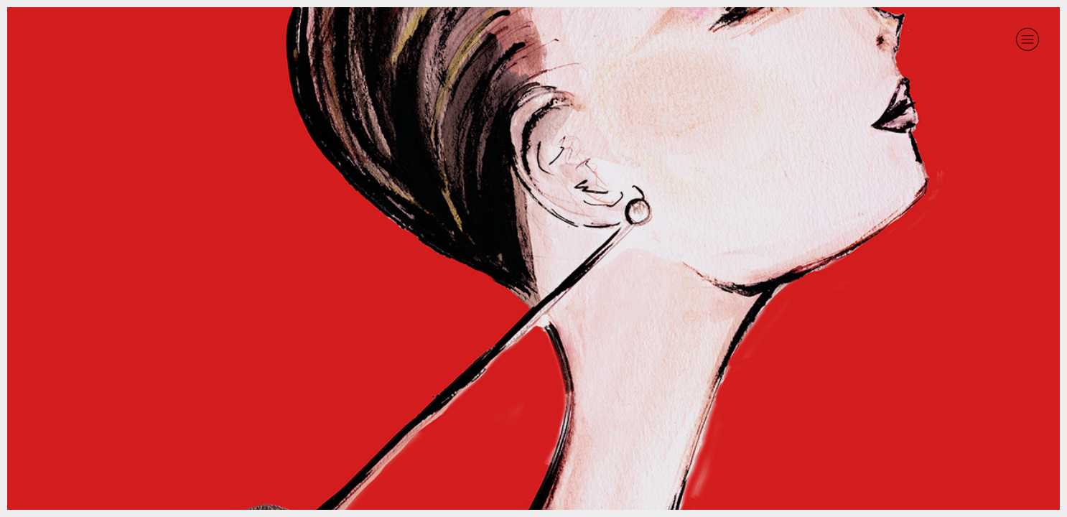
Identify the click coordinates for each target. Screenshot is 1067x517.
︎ (1027, 39)
